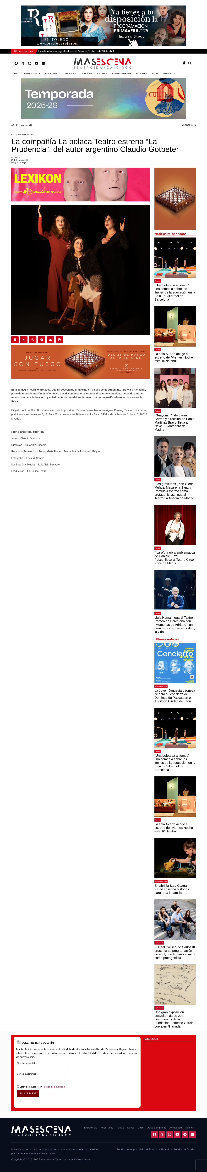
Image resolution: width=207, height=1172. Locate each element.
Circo (141, 1127)
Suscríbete (169, 73)
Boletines (141, 73)
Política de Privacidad (160, 1149)
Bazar (155, 73)
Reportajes (52, 73)
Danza (130, 1127)
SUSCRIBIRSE (28, 1093)
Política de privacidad (54, 1086)
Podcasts (87, 73)
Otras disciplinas (161, 686)
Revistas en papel (121, 73)
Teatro (157, 281)
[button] (189, 63)
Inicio (16, 73)
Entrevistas (32, 73)
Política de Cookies (185, 1149)
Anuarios (102, 73)
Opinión (189, 1127)
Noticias (71, 73)
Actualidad (159, 943)
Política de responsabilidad (132, 1149)
